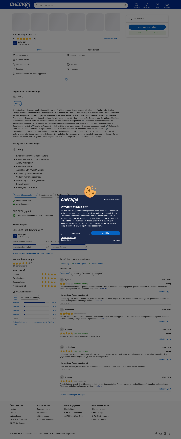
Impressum (116, 240)
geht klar (105, 233)
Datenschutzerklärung (68, 238)
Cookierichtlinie (66, 240)
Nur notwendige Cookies (112, 199)
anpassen (75, 233)
